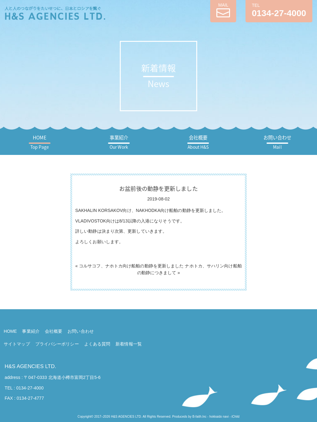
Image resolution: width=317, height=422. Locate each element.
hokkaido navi (218, 416)
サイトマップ (17, 343)
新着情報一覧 (128, 343)
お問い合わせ (277, 142)
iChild (236, 416)
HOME (39, 142)
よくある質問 (97, 343)
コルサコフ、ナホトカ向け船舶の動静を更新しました (131, 265)
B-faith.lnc (199, 416)
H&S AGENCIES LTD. (30, 366)
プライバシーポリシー (57, 343)
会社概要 (198, 142)
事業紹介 (119, 142)
